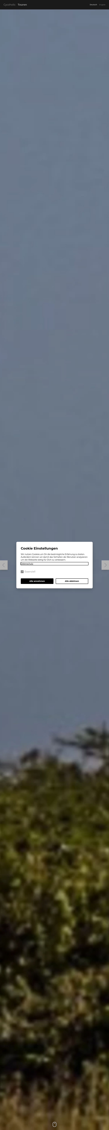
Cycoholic (10, 4)
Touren (22, 4)
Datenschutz (27, 563)
